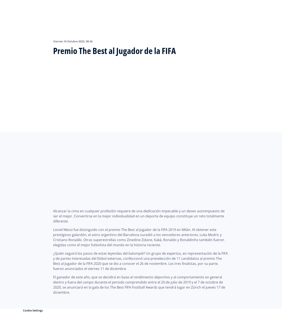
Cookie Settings (33, 310)
